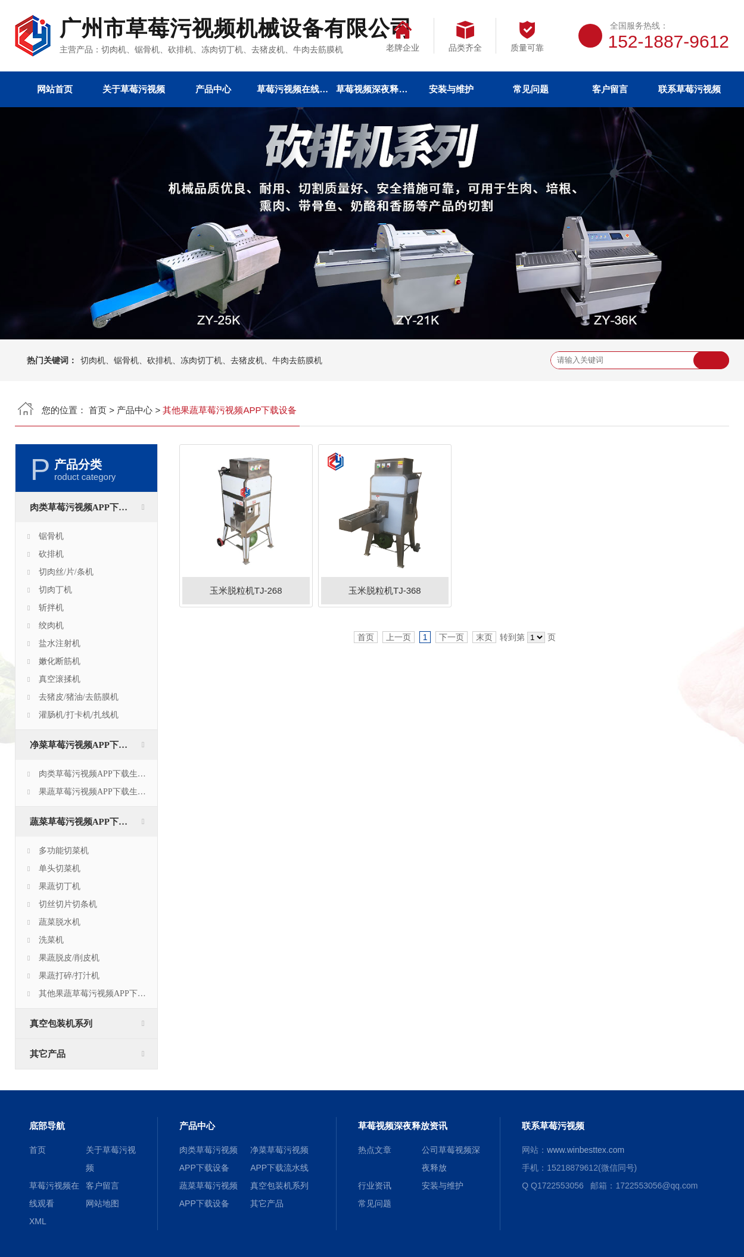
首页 (98, 410)
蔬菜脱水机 (59, 922)
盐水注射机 (59, 643)
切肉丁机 (55, 589)
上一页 (398, 637)
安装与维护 (451, 89)
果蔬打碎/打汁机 (69, 975)
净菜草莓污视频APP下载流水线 (92, 745)
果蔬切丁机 (59, 886)
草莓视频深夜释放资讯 (371, 89)
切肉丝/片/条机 (66, 571)
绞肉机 (51, 625)
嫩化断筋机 (59, 661)
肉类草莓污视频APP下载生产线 (96, 773)
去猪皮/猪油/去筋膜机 (79, 697)
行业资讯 (374, 1185)
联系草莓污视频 (689, 89)
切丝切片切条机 (68, 904)
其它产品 (48, 1054)
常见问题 (531, 89)
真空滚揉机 (59, 679)
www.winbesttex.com (585, 1150)
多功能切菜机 (64, 850)
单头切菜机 (59, 868)
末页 (484, 637)
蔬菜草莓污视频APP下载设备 (87, 821)
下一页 (451, 637)
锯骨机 (51, 536)
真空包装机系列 (61, 1023)
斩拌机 (51, 607)
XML (37, 1221)
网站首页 (55, 89)
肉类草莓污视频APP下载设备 (87, 507)
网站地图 (102, 1203)
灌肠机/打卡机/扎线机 (79, 714)
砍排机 (51, 554)
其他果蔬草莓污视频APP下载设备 (98, 993)
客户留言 (610, 89)
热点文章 (374, 1150)
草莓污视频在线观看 (292, 89)
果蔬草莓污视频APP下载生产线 (96, 791)
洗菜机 (51, 939)
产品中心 (213, 89)
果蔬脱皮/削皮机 (69, 957)
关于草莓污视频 (133, 89)
